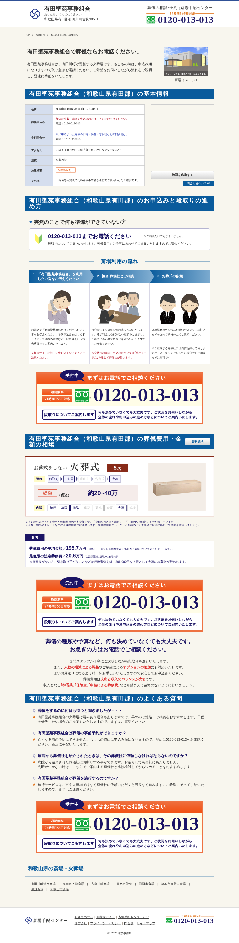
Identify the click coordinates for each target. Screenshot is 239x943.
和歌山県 (40, 35)
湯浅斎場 (37, 889)
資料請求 (198, 441)
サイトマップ (146, 923)
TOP (27, 35)
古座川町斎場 (100, 883)
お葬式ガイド (105, 917)
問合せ (128, 923)
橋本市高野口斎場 (173, 883)
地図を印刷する (182, 175)
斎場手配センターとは (133, 917)
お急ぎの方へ (84, 917)
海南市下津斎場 (73, 883)
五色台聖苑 (124, 883)
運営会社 (81, 923)
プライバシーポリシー (105, 923)
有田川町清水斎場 (43, 883)
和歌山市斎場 (59, 889)
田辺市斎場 (146, 883)
